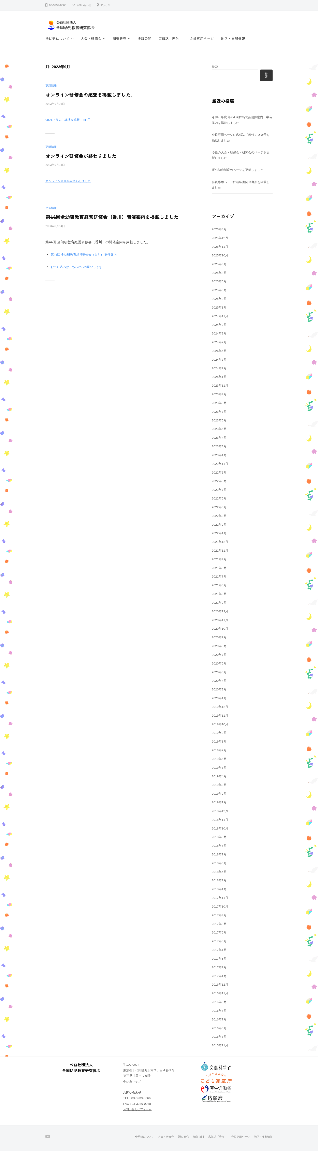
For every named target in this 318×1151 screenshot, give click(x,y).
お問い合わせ (84, 5)
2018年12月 (220, 811)
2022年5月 (219, 507)
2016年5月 (219, 1036)
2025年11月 (220, 246)
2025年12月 (220, 238)
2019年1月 (219, 802)
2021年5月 (219, 585)
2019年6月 (219, 759)
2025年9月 (219, 264)
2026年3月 (219, 229)
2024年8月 (219, 333)
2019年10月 (220, 724)
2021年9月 (219, 559)
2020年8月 (219, 646)
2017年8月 (219, 924)
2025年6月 (219, 281)
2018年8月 (219, 845)
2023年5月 (219, 429)
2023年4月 (219, 437)
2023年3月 (219, 446)
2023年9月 (219, 394)
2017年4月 (219, 950)
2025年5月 (219, 290)
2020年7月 (219, 654)
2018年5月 (219, 871)
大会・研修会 (91, 38)
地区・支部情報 (233, 38)
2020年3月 (219, 689)
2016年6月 (219, 1028)
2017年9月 (219, 915)
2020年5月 (219, 672)
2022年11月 (220, 463)
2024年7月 (219, 342)
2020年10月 (220, 628)
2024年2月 (219, 368)
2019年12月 (220, 706)
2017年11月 (220, 897)
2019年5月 (219, 767)
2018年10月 (220, 828)
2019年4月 (219, 776)
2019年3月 (219, 785)
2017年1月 (219, 976)
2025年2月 (219, 298)
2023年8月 (219, 403)
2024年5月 (219, 359)
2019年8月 (219, 741)
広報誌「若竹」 (170, 38)
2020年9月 (219, 637)
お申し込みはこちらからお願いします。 (82, 265)
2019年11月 (220, 715)
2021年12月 (220, 541)
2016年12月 (220, 984)
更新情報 (51, 85)
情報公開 (144, 38)
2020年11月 (220, 620)
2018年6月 (219, 863)
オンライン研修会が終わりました (77, 155)
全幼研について (57, 38)
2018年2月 (219, 880)
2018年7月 (219, 854)
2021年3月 (219, 594)
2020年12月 (220, 611)
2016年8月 (219, 1010)
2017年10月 (220, 906)
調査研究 (119, 38)
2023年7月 (219, 411)
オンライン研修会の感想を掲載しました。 (86, 94)
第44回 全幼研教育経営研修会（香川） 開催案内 (88, 253)
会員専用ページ (202, 38)
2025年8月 (219, 272)
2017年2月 (219, 967)
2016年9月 (219, 1002)
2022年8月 (219, 481)
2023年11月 (220, 385)
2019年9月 (219, 732)
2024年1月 (219, 376)
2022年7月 (219, 489)
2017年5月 (219, 941)
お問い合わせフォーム (138, 1109)
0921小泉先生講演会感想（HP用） (72, 119)
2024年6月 (219, 351)
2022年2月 (219, 524)
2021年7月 (219, 576)
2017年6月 (219, 932)
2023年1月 (219, 455)
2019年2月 (219, 793)
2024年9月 (219, 324)
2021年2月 (219, 602)
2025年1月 (219, 307)
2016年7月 (219, 1019)
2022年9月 (219, 472)
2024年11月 (220, 316)
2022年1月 (219, 533)
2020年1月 (219, 698)
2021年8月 (219, 568)
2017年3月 (219, 958)
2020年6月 (219, 663)
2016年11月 (220, 993)
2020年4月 (219, 680)
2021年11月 (220, 550)
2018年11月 (220, 819)
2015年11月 (220, 1045)
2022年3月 (219, 516)
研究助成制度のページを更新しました (237, 169)
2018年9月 (219, 837)
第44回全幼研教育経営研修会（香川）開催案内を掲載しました (106, 215)
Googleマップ (132, 1081)
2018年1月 (219, 889)
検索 (215, 67)
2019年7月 (219, 750)
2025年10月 (220, 255)
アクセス (108, 5)
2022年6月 (219, 498)
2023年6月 (219, 420)
